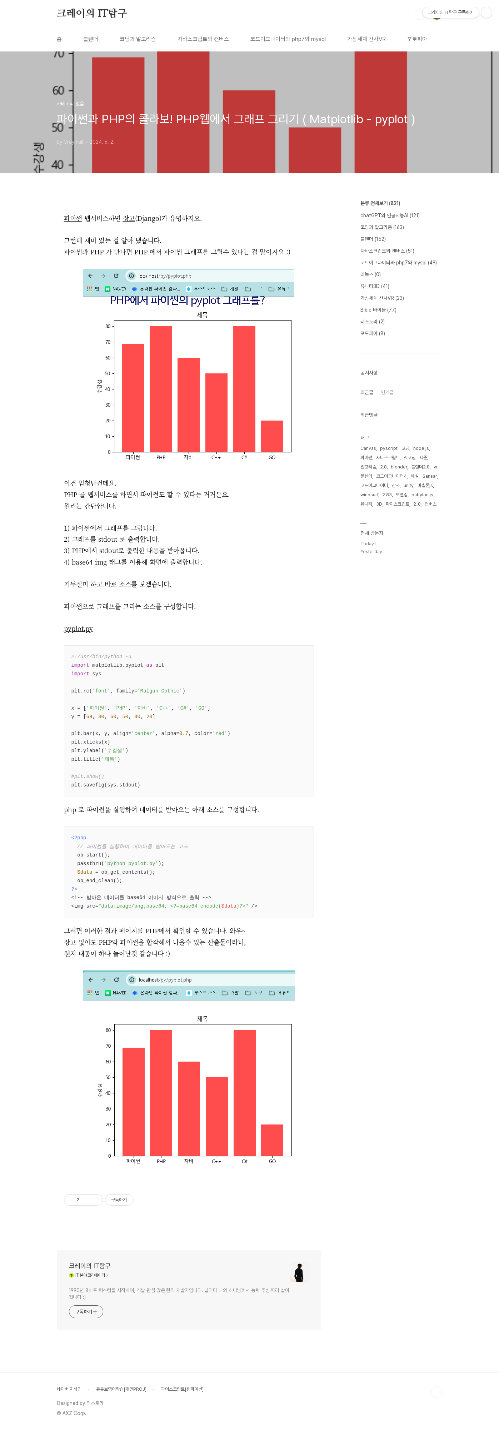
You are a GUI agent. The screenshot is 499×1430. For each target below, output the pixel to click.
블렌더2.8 (420, 467)
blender (399, 467)
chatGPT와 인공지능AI (390, 215)
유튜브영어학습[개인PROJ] (121, 1389)
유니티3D (374, 286)
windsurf (369, 494)
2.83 (387, 494)
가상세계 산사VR (366, 39)
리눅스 (370, 274)
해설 (415, 476)
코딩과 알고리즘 (138, 39)
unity (409, 485)
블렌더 (90, 39)
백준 (423, 457)
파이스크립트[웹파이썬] (182, 1389)
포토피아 (417, 39)
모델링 (402, 494)
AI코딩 (409, 457)
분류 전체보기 (380, 203)
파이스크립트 (397, 504)
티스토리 (372, 321)
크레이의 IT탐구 (92, 14)
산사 (396, 485)
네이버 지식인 (69, 1389)
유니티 (366, 504)
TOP (437, 1392)
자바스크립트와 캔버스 (203, 39)
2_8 (417, 504)
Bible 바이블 (378, 310)
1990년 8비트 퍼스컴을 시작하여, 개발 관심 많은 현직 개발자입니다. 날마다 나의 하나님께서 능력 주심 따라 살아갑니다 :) (179, 1293)
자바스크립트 (388, 457)
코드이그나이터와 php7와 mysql (288, 39)
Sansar (430, 476)
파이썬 (366, 457)
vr (436, 467)
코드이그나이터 (374, 485)
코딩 (405, 448)
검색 (420, 14)
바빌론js (425, 485)
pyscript (389, 448)
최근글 (366, 392)
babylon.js (422, 494)
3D (379, 504)
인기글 (387, 392)
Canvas (368, 448)
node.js (421, 448)
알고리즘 (368, 467)
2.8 (383, 467)
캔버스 (430, 504)
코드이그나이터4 (391, 476)
